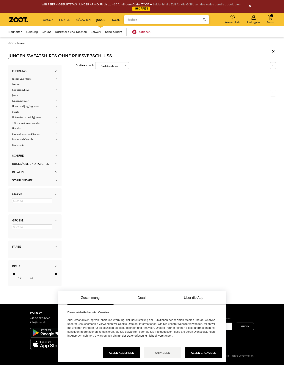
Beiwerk (96, 32)
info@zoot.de (38, 322)
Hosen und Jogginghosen (25, 106)
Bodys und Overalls (22, 139)
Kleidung (32, 32)
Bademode (18, 145)
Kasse (270, 19)
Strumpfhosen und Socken (26, 133)
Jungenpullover (20, 100)
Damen (48, 19)
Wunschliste (232, 19)
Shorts (15, 111)
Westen (16, 84)
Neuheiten (15, 32)
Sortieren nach (85, 65)
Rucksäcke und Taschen (71, 32)
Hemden (16, 128)
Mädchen (83, 19)
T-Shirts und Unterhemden (26, 122)
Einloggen (253, 19)
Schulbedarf (113, 32)
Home (115, 19)
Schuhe (46, 32)
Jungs (100, 20)
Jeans (15, 95)
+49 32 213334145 (40, 318)
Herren (64, 19)
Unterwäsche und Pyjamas (26, 117)
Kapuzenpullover (21, 89)
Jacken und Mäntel (22, 78)
